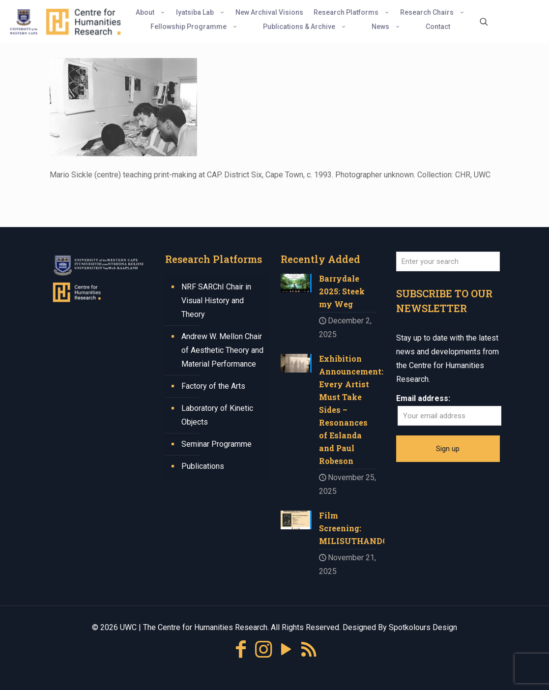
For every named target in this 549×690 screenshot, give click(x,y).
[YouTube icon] (286, 649)
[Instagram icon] (263, 649)
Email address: (423, 398)
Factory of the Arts (213, 386)
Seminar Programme (216, 444)
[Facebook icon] (241, 649)
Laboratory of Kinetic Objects (217, 415)
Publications (202, 466)
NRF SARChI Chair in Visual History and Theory (216, 300)
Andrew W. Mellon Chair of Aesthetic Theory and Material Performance (222, 350)
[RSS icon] (308, 649)
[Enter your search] (448, 261)
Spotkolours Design (423, 627)
